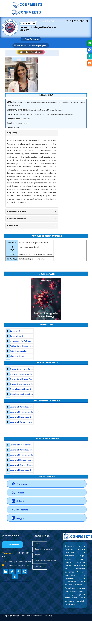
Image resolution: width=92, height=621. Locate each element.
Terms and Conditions (41, 560)
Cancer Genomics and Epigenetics (25, 384)
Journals (59, 16)
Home (29, 11)
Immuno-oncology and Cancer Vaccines (28, 374)
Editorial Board (16, 336)
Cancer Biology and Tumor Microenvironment (30, 369)
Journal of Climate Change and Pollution (28, 465)
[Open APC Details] (89, 56)
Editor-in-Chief (16, 331)
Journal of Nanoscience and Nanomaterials (29, 460)
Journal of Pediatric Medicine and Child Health (30, 412)
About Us (41, 11)
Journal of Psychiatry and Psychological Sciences (32, 445)
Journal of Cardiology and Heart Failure (27, 407)
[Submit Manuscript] (89, 43)
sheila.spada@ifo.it (21, 123)
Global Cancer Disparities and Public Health (29, 394)
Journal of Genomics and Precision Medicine (29, 422)
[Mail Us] (89, 63)
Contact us (48, 21)
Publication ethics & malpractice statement (29, 346)
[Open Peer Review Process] (89, 50)
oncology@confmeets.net (19, 562)
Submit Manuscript (18, 351)
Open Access (55, 11)
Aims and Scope (17, 356)
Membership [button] (32, 21)
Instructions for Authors (20, 341)
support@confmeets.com (19, 565)
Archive (38, 555)
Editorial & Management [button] (38, 16)
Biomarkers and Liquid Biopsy (22, 389)
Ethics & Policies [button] (76, 16)
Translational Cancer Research (23, 379)
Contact (39, 566)
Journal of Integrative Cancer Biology (26, 417)
